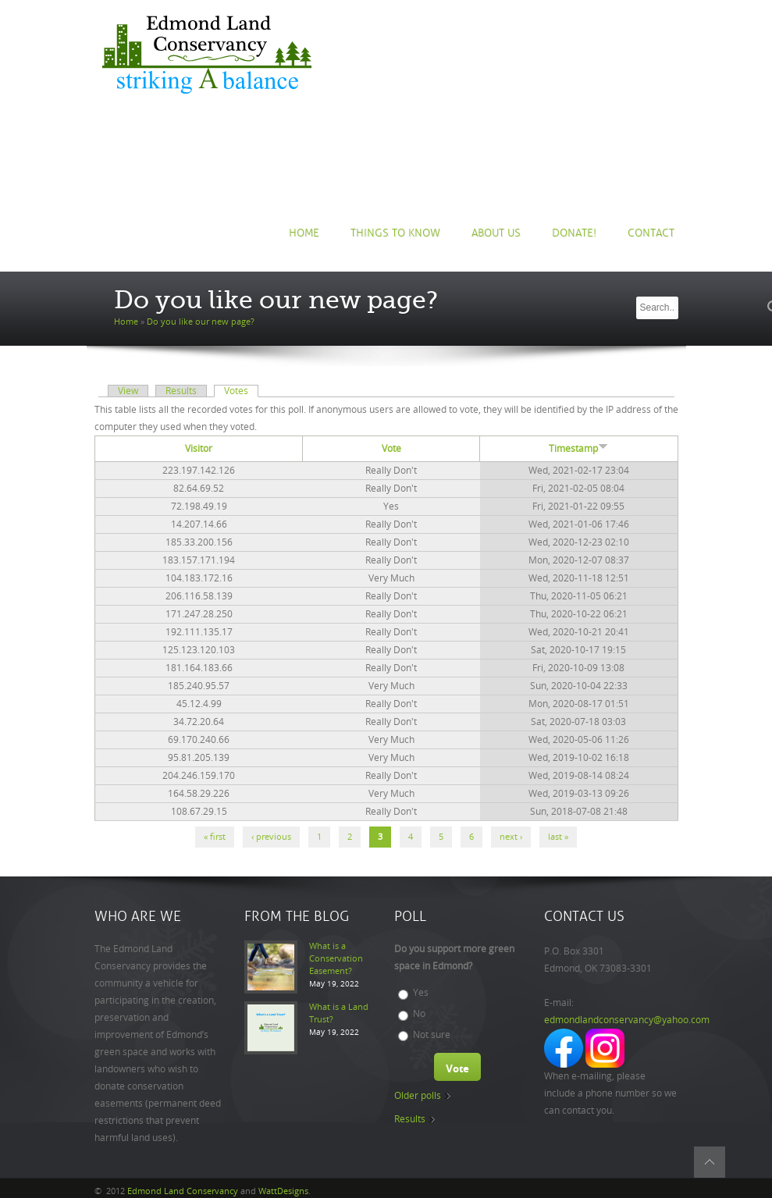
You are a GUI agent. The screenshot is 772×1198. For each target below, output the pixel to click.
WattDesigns (283, 1191)
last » (558, 837)
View (128, 391)
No (419, 1013)
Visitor (198, 448)
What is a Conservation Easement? (336, 958)
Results (181, 391)
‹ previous (271, 837)
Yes (421, 992)
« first (215, 837)
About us (496, 233)
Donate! (574, 233)
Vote (391, 448)
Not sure (431, 1034)
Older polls (417, 1095)
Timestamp (578, 448)
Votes (241, 391)
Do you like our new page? (200, 322)
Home (304, 233)
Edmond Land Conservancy (182, 1191)
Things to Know (395, 233)
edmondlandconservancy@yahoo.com (627, 1020)
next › (511, 837)
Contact (651, 233)
